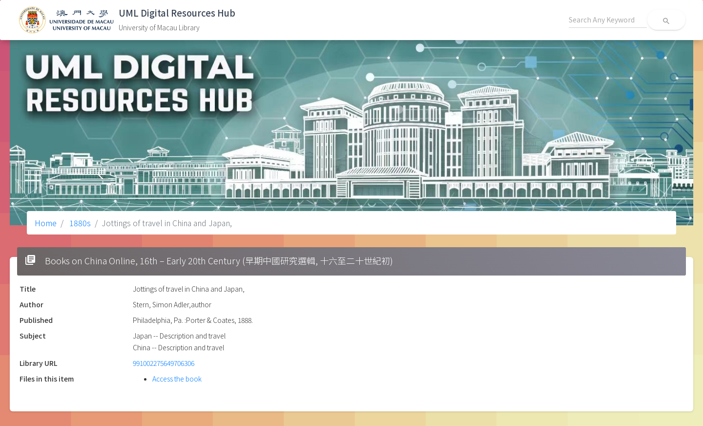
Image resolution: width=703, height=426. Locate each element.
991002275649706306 (163, 363)
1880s (79, 223)
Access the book (177, 378)
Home (46, 223)
